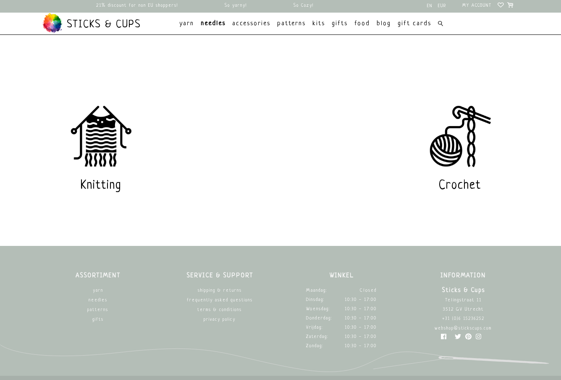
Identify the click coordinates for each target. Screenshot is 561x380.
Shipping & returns (220, 290)
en (430, 6)
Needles (98, 300)
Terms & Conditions (219, 310)
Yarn (98, 290)
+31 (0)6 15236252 (463, 319)
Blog (384, 23)
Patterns (97, 310)
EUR (442, 6)
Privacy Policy (220, 319)
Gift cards (414, 23)
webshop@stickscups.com (463, 328)
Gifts (98, 319)
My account (477, 5)
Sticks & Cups (91, 23)
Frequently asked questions (220, 300)
